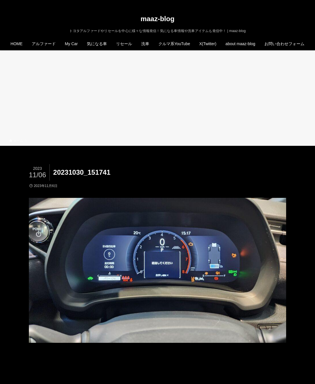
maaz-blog (158, 18)
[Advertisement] (157, 95)
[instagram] (287, 3)
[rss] (294, 3)
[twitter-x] (280, 3)
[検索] (302, 3)
